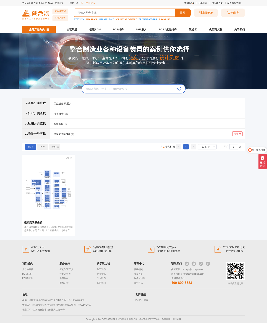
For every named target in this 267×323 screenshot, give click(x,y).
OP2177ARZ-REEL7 (126, 19)
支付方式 (138, 282)
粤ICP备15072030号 (149, 319)
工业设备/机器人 (62, 103)
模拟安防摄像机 (62, 134)
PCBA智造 (60, 18)
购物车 (233, 13)
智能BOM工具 (66, 269)
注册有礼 (90, 3)
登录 (80, 3)
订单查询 (202, 3)
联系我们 (101, 282)
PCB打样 (118, 29)
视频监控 (58, 124)
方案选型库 (65, 274)
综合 (30, 147)
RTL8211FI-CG (107, 19)
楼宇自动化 (60, 113)
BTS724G (79, 19)
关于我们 (239, 29)
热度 (42, 147)
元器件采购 (27, 269)
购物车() (189, 3)
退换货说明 (139, 278)
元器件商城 (60, 11)
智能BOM (95, 29)
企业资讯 (101, 274)
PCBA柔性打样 (168, 29)
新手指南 (138, 269)
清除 (237, 133)
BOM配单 (27, 274)
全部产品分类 (37, 29)
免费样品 (64, 278)
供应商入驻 (217, 3)
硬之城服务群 (235, 3)
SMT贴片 (141, 29)
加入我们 (101, 278)
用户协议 (176, 319)
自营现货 (72, 29)
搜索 (182, 12)
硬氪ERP (64, 282)
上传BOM (206, 13)
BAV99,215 (164, 19)
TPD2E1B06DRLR (148, 19)
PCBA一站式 (141, 300)
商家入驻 (138, 274)
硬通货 (193, 29)
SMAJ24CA (92, 19)
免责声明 (166, 319)
